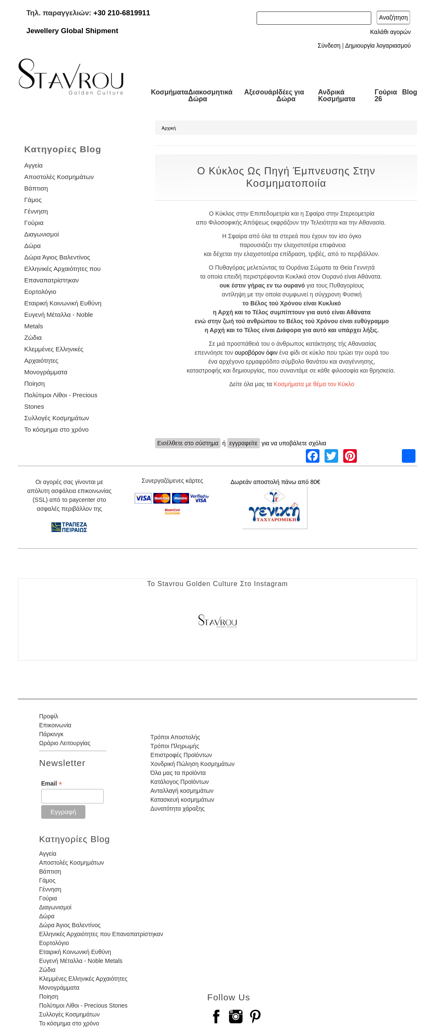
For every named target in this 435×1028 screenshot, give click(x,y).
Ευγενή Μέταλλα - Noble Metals (80, 960)
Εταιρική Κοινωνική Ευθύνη (63, 303)
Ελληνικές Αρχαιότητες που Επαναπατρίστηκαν (101, 934)
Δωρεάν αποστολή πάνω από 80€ (275, 481)
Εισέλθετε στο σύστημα (187, 443)
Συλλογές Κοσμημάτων (56, 417)
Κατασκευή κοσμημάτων (182, 799)
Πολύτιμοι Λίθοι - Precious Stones (83, 1005)
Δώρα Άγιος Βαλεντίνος (57, 257)
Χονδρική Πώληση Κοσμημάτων (192, 763)
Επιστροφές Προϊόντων (181, 755)
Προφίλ (48, 716)
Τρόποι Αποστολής (175, 737)
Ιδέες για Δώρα (290, 95)
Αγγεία (33, 165)
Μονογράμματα (46, 372)
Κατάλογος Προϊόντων (179, 781)
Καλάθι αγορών (390, 31)
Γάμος (33, 199)
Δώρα (32, 245)
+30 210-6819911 (121, 13)
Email (51, 784)
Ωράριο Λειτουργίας (64, 743)
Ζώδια (33, 337)
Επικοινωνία (55, 725)
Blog (409, 92)
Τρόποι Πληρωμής (174, 746)
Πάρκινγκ (51, 734)
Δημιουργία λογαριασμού (378, 45)
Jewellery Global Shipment (72, 31)
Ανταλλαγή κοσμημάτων (182, 790)
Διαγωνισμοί (41, 234)
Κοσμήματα (169, 92)
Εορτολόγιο (40, 291)
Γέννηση (36, 211)
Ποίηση (34, 383)
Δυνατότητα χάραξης (177, 808)
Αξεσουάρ (260, 92)
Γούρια (33, 222)
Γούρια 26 (386, 95)
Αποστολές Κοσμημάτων (59, 176)
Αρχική (168, 128)
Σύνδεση (329, 45)
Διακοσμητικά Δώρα (210, 95)
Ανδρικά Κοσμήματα (337, 95)
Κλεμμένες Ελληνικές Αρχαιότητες (83, 978)
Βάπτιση (36, 188)
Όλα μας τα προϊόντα (178, 772)
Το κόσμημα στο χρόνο (56, 429)
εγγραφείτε (243, 443)
